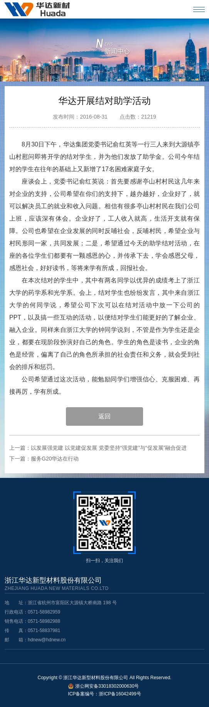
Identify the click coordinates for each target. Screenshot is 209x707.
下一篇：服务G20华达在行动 (44, 458)
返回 (104, 416)
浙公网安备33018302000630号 (107, 686)
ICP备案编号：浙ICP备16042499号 (104, 694)
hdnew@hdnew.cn (47, 639)
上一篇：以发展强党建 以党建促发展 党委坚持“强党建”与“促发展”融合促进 (98, 448)
